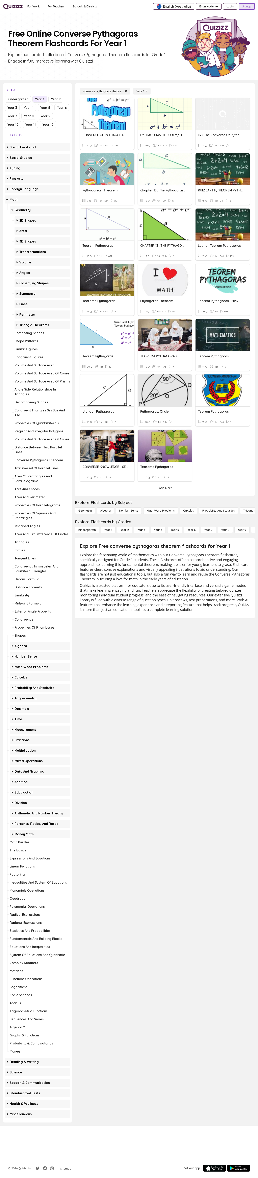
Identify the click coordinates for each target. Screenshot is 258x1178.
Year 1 (39, 99)
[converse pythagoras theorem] (105, 91)
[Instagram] (52, 1168)
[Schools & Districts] (85, 6)
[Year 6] (191, 530)
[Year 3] (141, 530)
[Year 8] (225, 530)
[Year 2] (124, 530)
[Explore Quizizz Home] (13, 6)
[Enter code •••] (208, 6)
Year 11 (30, 124)
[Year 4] (158, 530)
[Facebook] (45, 1168)
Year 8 (29, 116)
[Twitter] (38, 1168)
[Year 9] (242, 530)
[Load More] (165, 488)
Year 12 (48, 124)
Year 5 (45, 108)
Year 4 (28, 108)
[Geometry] (85, 510)
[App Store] (214, 1168)
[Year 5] (174, 530)
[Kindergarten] (87, 530)
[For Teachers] (56, 6)
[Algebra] (105, 510)
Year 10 (13, 124)
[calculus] (188, 510)
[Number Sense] (129, 510)
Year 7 (12, 116)
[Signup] (247, 6)
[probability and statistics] (218, 510)
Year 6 (62, 108)
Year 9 (45, 116)
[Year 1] (142, 91)
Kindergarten (17, 99)
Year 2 (56, 99)
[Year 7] (208, 530)
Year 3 (12, 108)
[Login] (230, 6)
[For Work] (33, 6)
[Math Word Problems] (160, 510)
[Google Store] (238, 1168)
